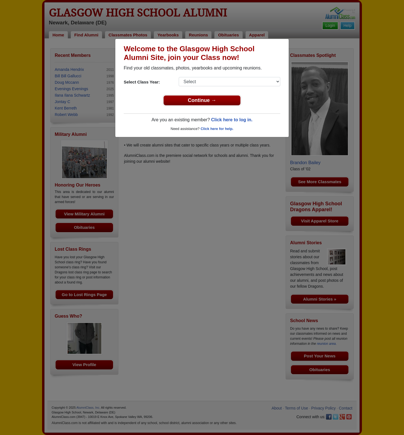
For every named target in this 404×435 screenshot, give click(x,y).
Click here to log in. (231, 119)
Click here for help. (217, 129)
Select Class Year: (142, 82)
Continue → (202, 100)
